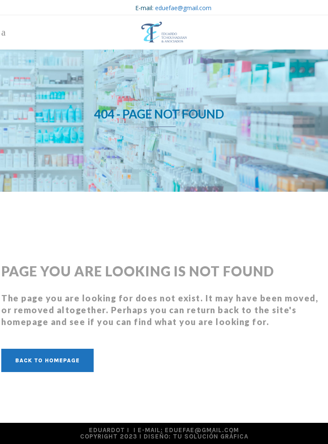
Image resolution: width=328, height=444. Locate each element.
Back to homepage (47, 360)
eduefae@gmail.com (183, 8)
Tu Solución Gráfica (210, 436)
